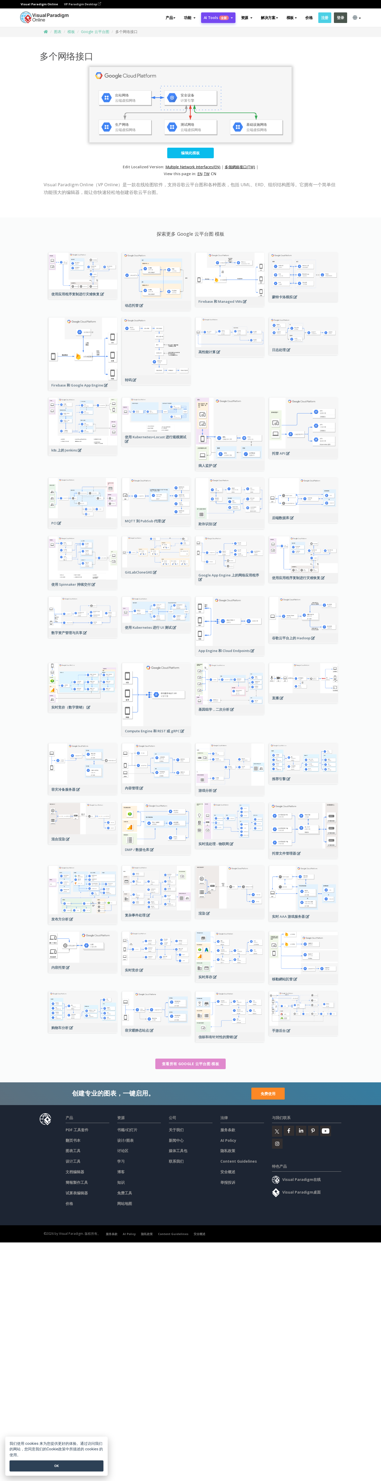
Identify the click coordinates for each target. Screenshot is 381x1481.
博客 (121, 1171)
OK (56, 1466)
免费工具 (124, 1192)
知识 (121, 1182)
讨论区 (122, 1150)
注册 (324, 17)
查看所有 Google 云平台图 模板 (190, 1063)
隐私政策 (227, 1150)
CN (213, 173)
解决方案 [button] (269, 17)
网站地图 (124, 1203)
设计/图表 (125, 1140)
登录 (340, 17)
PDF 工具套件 (77, 1129)
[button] (189, 17)
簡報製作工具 (77, 1182)
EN (199, 173)
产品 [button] (170, 17)
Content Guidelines (238, 1161)
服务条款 (227, 1129)
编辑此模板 (190, 152)
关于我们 (176, 1129)
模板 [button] (292, 17)
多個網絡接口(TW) (240, 166)
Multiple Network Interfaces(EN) (192, 166)
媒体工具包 (178, 1150)
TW (207, 173)
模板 (71, 31)
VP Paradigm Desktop (82, 4)
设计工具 (73, 1161)
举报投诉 (227, 1182)
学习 (121, 1161)
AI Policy (228, 1140)
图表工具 (73, 1150)
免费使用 (268, 1093)
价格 (308, 17)
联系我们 (176, 1161)
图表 (57, 31)
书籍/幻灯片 (127, 1129)
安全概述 (227, 1171)
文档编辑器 (75, 1171)
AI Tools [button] (218, 17)
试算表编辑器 (77, 1192)
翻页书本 (73, 1140)
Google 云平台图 (95, 31)
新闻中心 (176, 1140)
